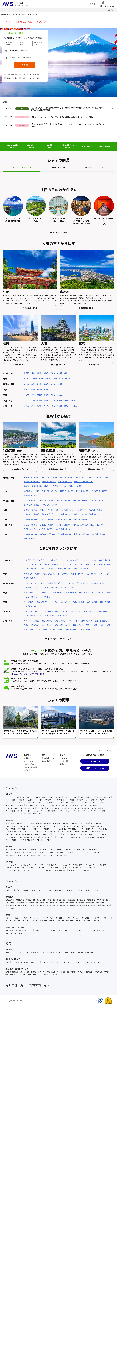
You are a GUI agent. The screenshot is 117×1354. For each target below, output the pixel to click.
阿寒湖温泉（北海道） (102, 477)
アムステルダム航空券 (25, 837)
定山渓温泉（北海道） (84, 477)
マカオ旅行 (67, 797)
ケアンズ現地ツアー (56, 868)
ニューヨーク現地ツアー (45, 870)
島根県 (39, 400)
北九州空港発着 (33, 905)
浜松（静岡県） (71, 592)
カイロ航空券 (47, 840)
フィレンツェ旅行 (48, 803)
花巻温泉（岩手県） (60, 486)
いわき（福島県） (30, 568)
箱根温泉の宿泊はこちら (96, 469)
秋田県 (46, 373)
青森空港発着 (61, 900)
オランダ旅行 (29, 805)
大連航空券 (73, 823)
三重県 (46, 389)
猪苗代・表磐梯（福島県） (103, 564)
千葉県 (41, 378)
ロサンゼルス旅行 (97, 808)
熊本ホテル (69, 921)
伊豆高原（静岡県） (57, 592)
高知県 (72, 400)
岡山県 (33, 400)
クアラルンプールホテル (13, 852)
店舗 (92, 4)
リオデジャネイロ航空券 (12, 834)
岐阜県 (39, 389)
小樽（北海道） (55, 560)
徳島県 (79, 400)
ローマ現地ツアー (85, 870)
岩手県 (39, 373)
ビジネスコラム (53, 974)
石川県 (52, 384)
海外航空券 (9, 820)
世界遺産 (80, 952)
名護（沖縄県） (105, 625)
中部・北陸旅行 (59, 890)
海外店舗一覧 (15, 985)
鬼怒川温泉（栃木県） (50, 491)
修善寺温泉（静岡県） (32, 514)
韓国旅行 (44, 797)
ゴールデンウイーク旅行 (21, 952)
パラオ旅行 (36, 797)
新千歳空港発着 (30, 900)
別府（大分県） (47, 621)
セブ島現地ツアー (78, 865)
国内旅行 (12, 881)
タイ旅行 (95, 797)
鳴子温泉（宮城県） (65, 482)
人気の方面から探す (30, 146)
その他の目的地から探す (58, 232)
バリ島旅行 (29, 800)
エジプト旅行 (18, 814)
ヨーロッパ (78, 962)
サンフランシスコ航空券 (99, 829)
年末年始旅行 (50, 952)
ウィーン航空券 (38, 837)
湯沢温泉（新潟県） (63, 500)
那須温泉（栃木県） (67, 491)
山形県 (59, 373)
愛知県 (26, 389)
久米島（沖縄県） (85, 629)
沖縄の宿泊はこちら (30, 308)
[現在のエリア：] (20, 2)
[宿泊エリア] (24, 43)
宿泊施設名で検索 (34, 38)
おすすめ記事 (104, 146)
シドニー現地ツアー (90, 868)
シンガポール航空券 (11, 826)
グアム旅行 (17, 797)
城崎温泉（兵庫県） (47, 519)
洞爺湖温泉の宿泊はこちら (58, 469)
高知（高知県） (63, 615)
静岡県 (33, 389)
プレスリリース (29, 761)
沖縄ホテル (97, 921)
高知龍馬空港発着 (10, 905)
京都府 (39, 395)
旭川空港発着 (41, 900)
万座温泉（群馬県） (31, 495)
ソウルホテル (42, 850)
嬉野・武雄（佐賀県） (63, 625)
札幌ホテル (27, 918)
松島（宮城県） (73, 564)
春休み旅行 (8, 952)
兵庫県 (33, 395)
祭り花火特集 (89, 952)
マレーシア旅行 (69, 800)
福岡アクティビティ (11, 933)
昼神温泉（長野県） (31, 500)
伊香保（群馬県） (30, 578)
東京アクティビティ (71, 930)
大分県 (52, 406)
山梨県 (26, 384)
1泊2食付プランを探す (67, 146)
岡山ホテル (26, 921)
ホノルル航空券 (44, 829)
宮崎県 (59, 406)
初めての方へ (64, 758)
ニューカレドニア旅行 (53, 808)
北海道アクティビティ (56, 930)
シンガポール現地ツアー (12, 868)
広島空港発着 (70, 903)
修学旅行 (106, 972)
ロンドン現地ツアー (60, 870)
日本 (98, 962)
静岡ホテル (62, 918)
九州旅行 (95, 890)
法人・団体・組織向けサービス (16, 969)
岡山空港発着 (80, 903)
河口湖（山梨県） (83, 583)
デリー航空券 (22, 829)
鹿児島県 (67, 406)
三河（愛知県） (45, 597)
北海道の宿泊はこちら (87, 308)
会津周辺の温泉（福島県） (83, 482)
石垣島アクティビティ (26, 930)
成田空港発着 (20, 900)
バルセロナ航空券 (100, 834)
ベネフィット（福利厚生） (85, 972)
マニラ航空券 (24, 826)
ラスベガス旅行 (10, 811)
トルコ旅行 (8, 814)
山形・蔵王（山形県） (47, 568)
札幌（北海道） (29, 560)
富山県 (46, 384)
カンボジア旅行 (58, 800)
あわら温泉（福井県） (50, 505)
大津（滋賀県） (92, 602)
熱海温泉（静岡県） (31, 510)
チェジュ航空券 (29, 823)
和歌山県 (60, 395)
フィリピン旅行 (10, 800)
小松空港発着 (20, 903)
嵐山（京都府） (42, 602)
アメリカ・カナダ (16, 962)
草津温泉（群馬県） (83, 491)
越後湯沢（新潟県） (99, 583)
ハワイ (38, 962)
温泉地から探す (49, 146)
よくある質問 (64, 761)
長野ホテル (71, 918)
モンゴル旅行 (100, 800)
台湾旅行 (51, 797)
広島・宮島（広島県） (32, 611)
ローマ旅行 (19, 803)
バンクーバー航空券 (73, 832)
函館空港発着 (51, 900)
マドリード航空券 (10, 837)
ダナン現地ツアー (43, 868)
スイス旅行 (88, 803)
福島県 (66, 373)
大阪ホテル (107, 918)
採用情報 (27, 770)
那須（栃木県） (63, 574)
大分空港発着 (54, 905)
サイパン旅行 (27, 797)
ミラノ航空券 (56, 834)
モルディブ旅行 (75, 808)
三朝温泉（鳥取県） (63, 525)
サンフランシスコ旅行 (24, 811)
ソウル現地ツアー (102, 865)
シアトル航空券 (23, 832)
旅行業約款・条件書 (48, 758)
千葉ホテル (45, 918)
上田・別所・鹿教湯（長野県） (50, 583)
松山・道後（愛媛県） (87, 611)
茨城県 (54, 378)
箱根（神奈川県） (49, 574)
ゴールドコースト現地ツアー (73, 868)
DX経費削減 (98, 972)
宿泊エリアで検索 (14, 38)
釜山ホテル (51, 850)
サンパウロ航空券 (97, 832)
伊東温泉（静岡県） (47, 510)
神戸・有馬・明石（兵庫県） (60, 602)
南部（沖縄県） (42, 629)
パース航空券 (101, 837)
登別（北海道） (44, 564)
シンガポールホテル (80, 850)
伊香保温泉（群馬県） (100, 491)
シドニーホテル (53, 855)
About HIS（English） (31, 767)
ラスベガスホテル (10, 855)
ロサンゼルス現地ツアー (12, 870)
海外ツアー (9, 794)
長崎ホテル (61, 921)
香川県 (66, 400)
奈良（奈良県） (105, 602)
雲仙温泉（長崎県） (31, 538)
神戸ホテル (8, 921)
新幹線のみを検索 (11, 78)
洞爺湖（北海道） (105, 560)
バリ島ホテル (69, 852)
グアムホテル (32, 850)
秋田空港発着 (71, 900)
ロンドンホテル (31, 855)
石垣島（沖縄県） (56, 629)
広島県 (26, 400)
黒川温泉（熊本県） (65, 534)
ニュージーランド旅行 (28, 808)
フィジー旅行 (40, 808)
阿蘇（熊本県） (47, 625)
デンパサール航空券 (96, 826)
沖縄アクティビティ (11, 930)
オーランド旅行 (50, 811)
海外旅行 (12, 788)
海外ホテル (9, 846)
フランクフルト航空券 (69, 834)
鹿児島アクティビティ (26, 933)
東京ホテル (8, 918)
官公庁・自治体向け (33, 974)
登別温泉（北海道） (67, 477)
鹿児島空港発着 (85, 905)
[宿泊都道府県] (10, 43)
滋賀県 (46, 395)
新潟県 (39, 384)
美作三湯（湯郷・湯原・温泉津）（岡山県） (88, 525)
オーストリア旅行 (98, 803)
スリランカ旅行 (89, 800)
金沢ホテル (79, 918)
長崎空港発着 (44, 905)
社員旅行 (34, 972)
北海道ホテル (18, 918)
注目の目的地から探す (12, 146)
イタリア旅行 (9, 803)
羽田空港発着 (9, 900)
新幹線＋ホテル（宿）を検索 (30, 78)
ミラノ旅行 (27, 803)
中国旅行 (75, 797)
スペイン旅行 (20, 805)
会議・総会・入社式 (68, 972)
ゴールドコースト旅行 (12, 808)
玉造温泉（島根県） (31, 525)
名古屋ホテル (89, 918)
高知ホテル (43, 921)
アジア (7, 962)
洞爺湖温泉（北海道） (32, 477)
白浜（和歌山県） (30, 606)
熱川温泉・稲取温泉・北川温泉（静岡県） (71, 510)
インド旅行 (79, 800)
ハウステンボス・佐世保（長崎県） (80, 621)
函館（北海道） (42, 560)
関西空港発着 (40, 903)
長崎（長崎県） (60, 621)
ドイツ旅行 (79, 803)
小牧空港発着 (9, 903)
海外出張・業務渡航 (11, 972)
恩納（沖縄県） (29, 629)
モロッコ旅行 (37, 814)
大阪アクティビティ (99, 930)
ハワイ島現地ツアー (26, 865)
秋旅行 (42, 952)
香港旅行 (59, 797)
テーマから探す (86, 146)
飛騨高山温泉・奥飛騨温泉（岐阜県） (87, 514)
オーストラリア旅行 (72, 805)
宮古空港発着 (9, 908)
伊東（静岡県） (42, 592)
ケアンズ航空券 (61, 837)
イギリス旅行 (70, 803)
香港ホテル (69, 850)
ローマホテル (42, 855)
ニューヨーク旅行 (37, 811)
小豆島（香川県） (103, 611)
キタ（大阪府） (29, 602)
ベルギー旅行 (9, 805)
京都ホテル (98, 918)
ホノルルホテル (10, 850)
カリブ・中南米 (29, 962)
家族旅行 (58, 952)
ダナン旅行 (47, 800)
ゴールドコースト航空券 (75, 837)
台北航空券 (39, 823)
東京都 (26, 378)
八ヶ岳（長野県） (69, 583)
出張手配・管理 (24, 972)
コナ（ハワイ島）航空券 (58, 829)
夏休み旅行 (34, 952)
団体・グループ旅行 (44, 972)
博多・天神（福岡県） (32, 621)
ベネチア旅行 (37, 803)
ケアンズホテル (64, 855)
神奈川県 (34, 378)
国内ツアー (9, 887)
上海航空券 (56, 823)
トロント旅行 (82, 811)
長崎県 (33, 406)
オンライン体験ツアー (13, 959)
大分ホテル (78, 921)
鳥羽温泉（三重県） (49, 514)
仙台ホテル (36, 918)
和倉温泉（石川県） (97, 500)
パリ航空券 (37, 834)
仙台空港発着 (81, 900)
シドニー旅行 (84, 805)
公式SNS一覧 (64, 764)
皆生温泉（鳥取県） (47, 525)
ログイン (110, 10)
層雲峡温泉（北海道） (32, 482)
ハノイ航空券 (57, 826)
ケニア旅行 (27, 814)
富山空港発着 (30, 903)
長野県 (33, 384)
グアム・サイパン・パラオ (49, 962)
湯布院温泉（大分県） (48, 534)
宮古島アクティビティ (41, 930)
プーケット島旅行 (105, 797)
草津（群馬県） (104, 574)
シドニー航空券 (50, 837)
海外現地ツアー (11, 862)
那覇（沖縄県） (78, 625)
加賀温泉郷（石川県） (81, 500)
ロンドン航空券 (27, 834)
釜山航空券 (19, 823)
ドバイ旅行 (101, 811)
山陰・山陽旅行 (78, 890)
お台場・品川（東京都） (32, 574)
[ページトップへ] (110, 750)
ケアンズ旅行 (94, 805)
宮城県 (52, 373)
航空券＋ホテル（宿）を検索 (30, 75)
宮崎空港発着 (74, 905)
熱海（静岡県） (29, 592)
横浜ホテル (53, 918)
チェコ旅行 (50, 805)
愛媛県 (59, 400)
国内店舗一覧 (39, 985)
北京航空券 (65, 823)
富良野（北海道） (90, 560)
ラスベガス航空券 (10, 832)
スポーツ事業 (21, 974)
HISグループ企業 (29, 764)
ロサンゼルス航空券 (84, 829)
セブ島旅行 (20, 800)
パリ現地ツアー (73, 870)
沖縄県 (74, 406)
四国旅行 (87, 890)
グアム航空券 (72, 829)
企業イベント (56, 972)
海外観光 (73, 952)
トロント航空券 (85, 832)
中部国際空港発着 (102, 900)
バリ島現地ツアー (51, 865)
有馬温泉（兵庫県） (31, 519)
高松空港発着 (90, 903)
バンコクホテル (93, 850)
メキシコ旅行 (92, 811)
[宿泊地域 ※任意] (38, 43)
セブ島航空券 (34, 826)
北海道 (26, 373)
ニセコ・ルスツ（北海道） (72, 560)
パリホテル (21, 855)
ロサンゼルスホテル (96, 852)
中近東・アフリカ (89, 962)
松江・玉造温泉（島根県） (51, 611)
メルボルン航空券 (10, 840)
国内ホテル (9, 915)
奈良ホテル (17, 921)
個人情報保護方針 (47, 761)
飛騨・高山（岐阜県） (105, 592)
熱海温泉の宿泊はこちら (20, 469)
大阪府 (26, 395)
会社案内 (27, 758)
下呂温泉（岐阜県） (65, 514)
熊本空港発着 (64, 905)
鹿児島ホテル (88, 921)
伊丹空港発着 (50, 903)
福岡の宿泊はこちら (20, 364)
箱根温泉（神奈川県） (32, 491)
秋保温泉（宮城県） (49, 482)
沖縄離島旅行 (17, 890)
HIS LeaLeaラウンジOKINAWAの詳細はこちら (27, 674)
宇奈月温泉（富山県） (32, 505)
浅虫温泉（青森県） (76, 486)
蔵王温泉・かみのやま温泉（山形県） (37, 486)
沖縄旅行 (8, 890)
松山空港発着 (100, 903)
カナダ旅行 (60, 811)
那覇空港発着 (95, 905)
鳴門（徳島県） (50, 615)
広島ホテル (35, 921)
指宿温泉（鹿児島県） (82, 534)
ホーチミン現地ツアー (29, 868)
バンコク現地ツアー (65, 865)
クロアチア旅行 (40, 805)
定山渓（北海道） (30, 564)
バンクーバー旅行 (70, 811)
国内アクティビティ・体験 (14, 927)
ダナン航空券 (67, 826)
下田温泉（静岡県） (96, 510)
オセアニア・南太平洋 (66, 962)
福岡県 (26, 406)
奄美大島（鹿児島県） (32, 625)
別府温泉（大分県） (31, 534)
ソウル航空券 (9, 823)
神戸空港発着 (60, 903)
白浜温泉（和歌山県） (64, 519)
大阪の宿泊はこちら (58, 364)
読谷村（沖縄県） (92, 625)
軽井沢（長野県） (30, 583)
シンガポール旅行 (85, 797)
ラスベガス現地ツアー (29, 870)
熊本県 (46, 406)
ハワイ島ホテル (22, 850)
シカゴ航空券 (48, 832)
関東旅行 (41, 890)
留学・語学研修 (10, 974)
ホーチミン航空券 (45, 826)
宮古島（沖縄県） (71, 629)
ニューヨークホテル (81, 852)
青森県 (33, 373)
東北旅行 (34, 890)
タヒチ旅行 (65, 808)
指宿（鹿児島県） (101, 621)
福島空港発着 (91, 900)
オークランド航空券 (24, 840)
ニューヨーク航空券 (36, 832)
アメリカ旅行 (86, 808)
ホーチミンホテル (27, 852)
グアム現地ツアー (39, 865)
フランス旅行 (60, 803)
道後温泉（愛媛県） (46, 529)
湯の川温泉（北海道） (50, 477)
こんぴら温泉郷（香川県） (33, 615)
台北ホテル (60, 850)
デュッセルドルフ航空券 (85, 834)
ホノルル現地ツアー (11, 865)
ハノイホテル (39, 852)
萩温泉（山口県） (30, 529)
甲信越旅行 (49, 890)
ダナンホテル (49, 852)
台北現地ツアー (90, 865)
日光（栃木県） (91, 574)
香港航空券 (47, 823)
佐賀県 (39, 406)
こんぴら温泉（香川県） (63, 529)
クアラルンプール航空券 (80, 826)
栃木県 (61, 378)
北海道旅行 (26, 890)
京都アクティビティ (85, 930)
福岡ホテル (52, 921)
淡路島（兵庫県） (79, 602)
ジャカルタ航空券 (10, 829)
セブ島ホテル (59, 852)
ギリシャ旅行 (60, 805)
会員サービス (104, 4)
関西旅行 (69, 890)
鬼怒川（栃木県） (77, 574)
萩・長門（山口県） (70, 611)
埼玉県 (47, 378)
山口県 (52, 400)
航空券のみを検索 (11, 75)
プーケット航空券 (95, 823)
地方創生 (44, 974)
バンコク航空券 (84, 823)
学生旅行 (66, 952)
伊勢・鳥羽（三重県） (87, 592)
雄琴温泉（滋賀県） (81, 519)
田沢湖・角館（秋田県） (81, 568)
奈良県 (52, 395)
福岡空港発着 (22, 905)
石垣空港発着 (105, 905)
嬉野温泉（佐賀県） (99, 534)
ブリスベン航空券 (90, 837)
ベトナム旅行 (38, 800)
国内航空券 (9, 897)
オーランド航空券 (59, 832)
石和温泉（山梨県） (47, 500)
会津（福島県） (86, 564)
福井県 (59, 384)
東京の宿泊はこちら (96, 364)
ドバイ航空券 (36, 840)
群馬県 (67, 378)
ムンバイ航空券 (33, 829)
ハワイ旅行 (8, 797)
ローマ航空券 (46, 834)
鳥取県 (46, 400)
